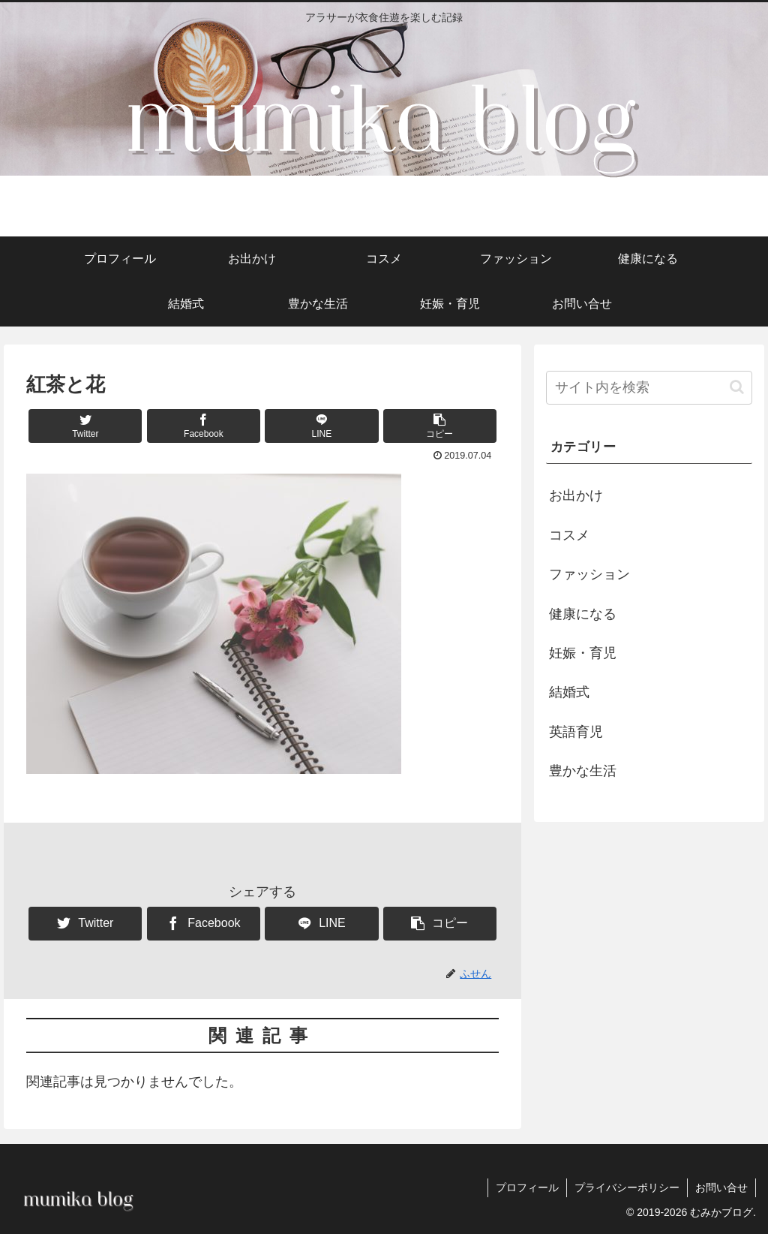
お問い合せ (721, 1187)
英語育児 (576, 731)
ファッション (589, 574)
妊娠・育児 (582, 653)
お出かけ (576, 495)
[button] (439, 426)
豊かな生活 (582, 770)
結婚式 (569, 692)
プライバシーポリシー (627, 1187)
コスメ (569, 535)
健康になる (582, 614)
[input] (649, 388)
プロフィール (527, 1187)
